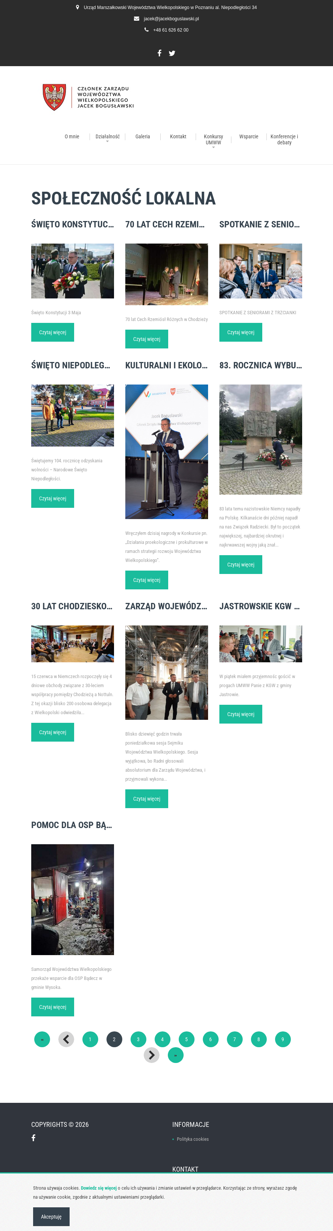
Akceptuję (51, 1217)
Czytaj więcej (52, 332)
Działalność (108, 136)
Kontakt (178, 136)
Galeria (142, 136)
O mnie (72, 136)
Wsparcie (248, 136)
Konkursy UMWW (213, 139)
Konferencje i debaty (284, 139)
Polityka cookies (193, 1139)
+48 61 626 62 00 (171, 30)
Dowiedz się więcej (99, 1188)
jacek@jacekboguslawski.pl (171, 18)
